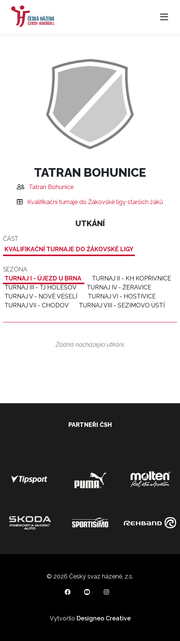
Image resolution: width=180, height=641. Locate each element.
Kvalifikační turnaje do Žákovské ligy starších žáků (95, 202)
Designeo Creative (104, 618)
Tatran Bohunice (51, 187)
